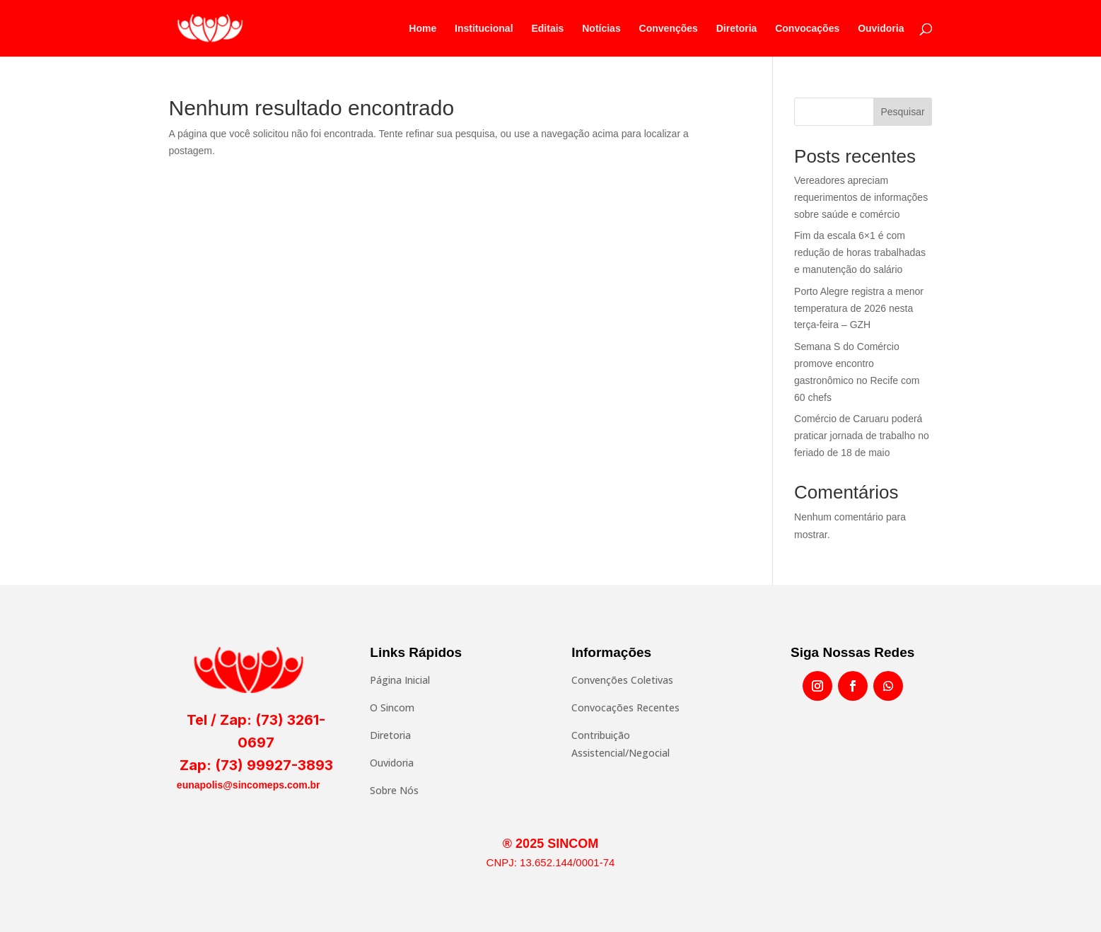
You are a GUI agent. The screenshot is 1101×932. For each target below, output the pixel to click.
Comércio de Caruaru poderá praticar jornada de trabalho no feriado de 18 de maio (861, 435)
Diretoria (736, 28)
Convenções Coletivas (622, 680)
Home (422, 28)
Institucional (484, 28)
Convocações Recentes (625, 707)
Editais (547, 28)
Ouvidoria (881, 28)
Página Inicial (400, 680)
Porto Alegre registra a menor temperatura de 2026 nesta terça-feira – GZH (859, 308)
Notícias (601, 28)
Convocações (807, 28)
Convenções (668, 28)
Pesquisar (902, 111)
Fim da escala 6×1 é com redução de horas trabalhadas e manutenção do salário (860, 252)
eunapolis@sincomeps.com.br (248, 785)
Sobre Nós (394, 790)
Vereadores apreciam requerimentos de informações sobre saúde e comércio (861, 197)
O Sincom (392, 707)
